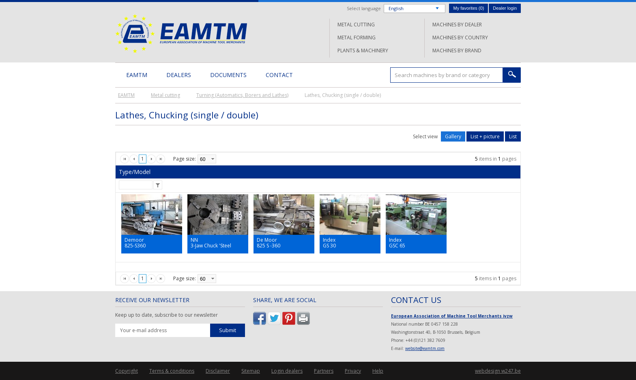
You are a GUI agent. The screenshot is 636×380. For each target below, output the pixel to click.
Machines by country (460, 37)
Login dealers (287, 370)
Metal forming (356, 37)
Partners (323, 370)
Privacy (353, 370)
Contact (279, 75)
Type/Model (134, 172)
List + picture (485, 136)
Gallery (453, 136)
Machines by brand (456, 50)
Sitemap (250, 370)
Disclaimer (218, 370)
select (212, 159)
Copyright (126, 370)
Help (377, 370)
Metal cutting (356, 24)
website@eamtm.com (425, 348)
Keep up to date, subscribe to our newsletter (166, 315)
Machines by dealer (457, 24)
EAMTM (181, 33)
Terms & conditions (171, 370)
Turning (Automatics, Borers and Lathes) (242, 95)
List (513, 136)
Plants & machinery (362, 50)
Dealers (178, 75)
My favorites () (468, 8)
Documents (228, 75)
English (396, 8)
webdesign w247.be (498, 370)
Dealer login (505, 8)
